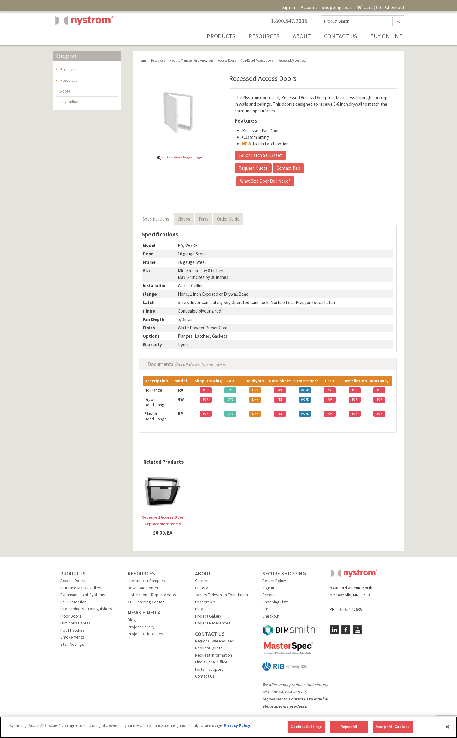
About (302, 36)
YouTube (357, 630)
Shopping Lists (337, 7)
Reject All (348, 726)
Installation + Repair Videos (152, 594)
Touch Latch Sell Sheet (260, 155)
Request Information (213, 655)
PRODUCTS (73, 573)
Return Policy (274, 580)
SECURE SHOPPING (284, 573)
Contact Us (340, 36)
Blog (132, 619)
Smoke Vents (72, 637)
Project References (145, 633)
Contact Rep (288, 168)
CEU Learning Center (146, 602)
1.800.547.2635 (289, 20)
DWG (230, 390)
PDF (205, 390)
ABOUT (203, 573)
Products (221, 36)
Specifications (155, 219)
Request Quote (253, 168)
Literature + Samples (146, 580)
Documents (187, 364)
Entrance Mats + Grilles (80, 587)
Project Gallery (141, 627)
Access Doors (72, 580)
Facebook (346, 630)
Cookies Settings (306, 726)
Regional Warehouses (214, 641)
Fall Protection (73, 602)
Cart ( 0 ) (369, 7)
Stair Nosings (72, 644)
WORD (305, 390)
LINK (255, 390)
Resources (263, 36)
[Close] (447, 726)
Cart (266, 608)
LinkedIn (334, 630)
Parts (204, 219)
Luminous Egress (75, 623)
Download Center (143, 587)
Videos (184, 219)
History (201, 587)
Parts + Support (209, 669)
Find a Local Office (211, 662)
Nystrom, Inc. (83, 35)
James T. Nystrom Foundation (221, 594)
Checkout (395, 7)
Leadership (205, 602)
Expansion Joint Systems (82, 594)
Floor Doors (70, 616)
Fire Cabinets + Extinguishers (86, 608)
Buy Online (386, 36)
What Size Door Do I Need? (265, 181)
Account (309, 7)
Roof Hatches (72, 630)
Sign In (289, 7)
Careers (202, 580)
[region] (228, 727)
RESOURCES (141, 573)
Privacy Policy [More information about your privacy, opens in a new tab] (237, 725)
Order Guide (228, 219)
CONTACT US (210, 633)
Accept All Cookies (392, 726)
